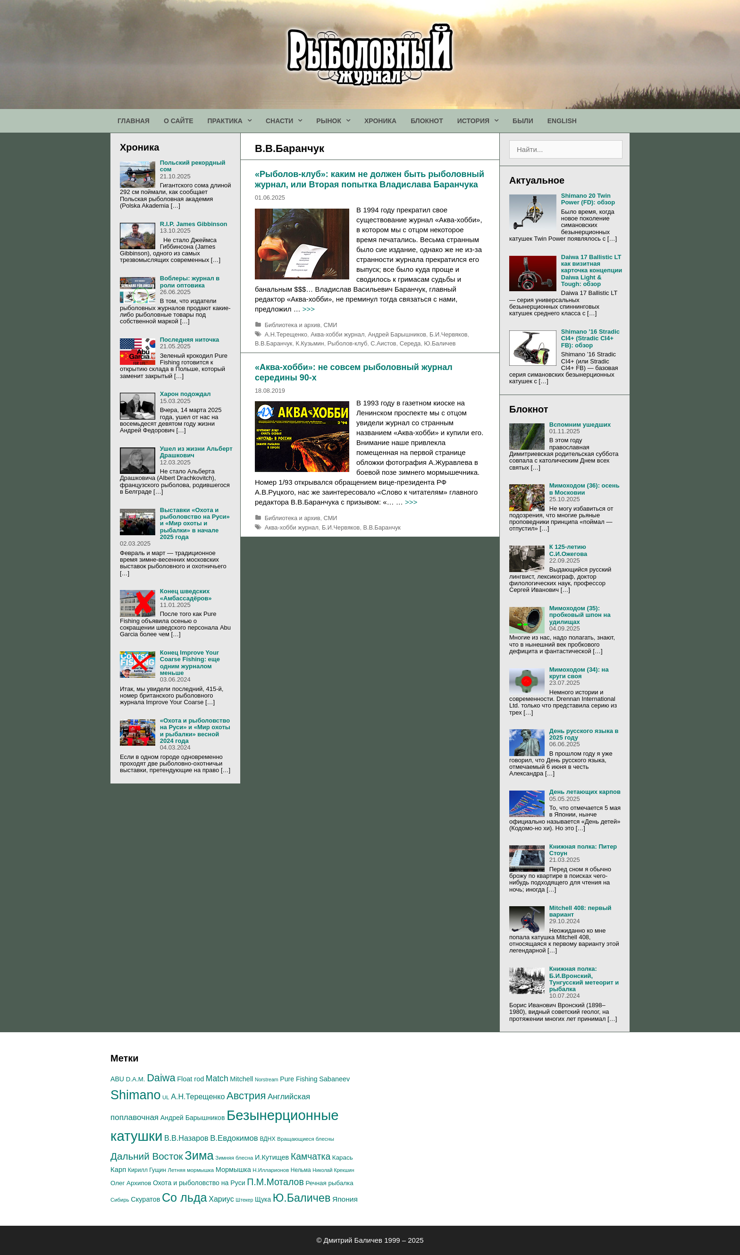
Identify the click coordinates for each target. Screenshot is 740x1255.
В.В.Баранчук (273, 343)
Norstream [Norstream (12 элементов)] (266, 1079)
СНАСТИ (287, 121)
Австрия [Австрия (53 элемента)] (246, 1096)
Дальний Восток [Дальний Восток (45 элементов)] (146, 1156)
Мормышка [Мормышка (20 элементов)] (233, 1169)
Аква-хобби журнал (337, 334)
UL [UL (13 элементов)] (165, 1097)
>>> (309, 309)
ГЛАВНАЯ (134, 121)
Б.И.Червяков (448, 334)
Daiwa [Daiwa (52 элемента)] (161, 1078)
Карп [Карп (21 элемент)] (118, 1169)
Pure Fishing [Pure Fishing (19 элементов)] (298, 1079)
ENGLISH (562, 121)
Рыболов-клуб (347, 343)
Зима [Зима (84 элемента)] (199, 1155)
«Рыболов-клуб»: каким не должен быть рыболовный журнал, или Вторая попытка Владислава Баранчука (369, 179)
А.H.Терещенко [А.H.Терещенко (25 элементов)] (198, 1096)
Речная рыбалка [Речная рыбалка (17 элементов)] (329, 1183)
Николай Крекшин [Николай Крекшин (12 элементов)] (333, 1170)
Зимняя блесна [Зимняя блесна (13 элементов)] (234, 1158)
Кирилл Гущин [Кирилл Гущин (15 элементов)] (147, 1170)
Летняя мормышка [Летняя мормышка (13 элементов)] (191, 1170)
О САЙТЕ (178, 121)
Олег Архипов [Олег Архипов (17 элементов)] (130, 1183)
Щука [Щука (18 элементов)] (263, 1199)
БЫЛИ (523, 121)
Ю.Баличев (440, 343)
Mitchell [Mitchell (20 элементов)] (241, 1079)
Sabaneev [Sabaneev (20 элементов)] (334, 1079)
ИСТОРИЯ (481, 121)
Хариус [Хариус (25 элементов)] (221, 1199)
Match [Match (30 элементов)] (217, 1078)
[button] (251, 121)
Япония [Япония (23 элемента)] (345, 1199)
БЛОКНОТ (427, 121)
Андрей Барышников (397, 334)
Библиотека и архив (292, 324)
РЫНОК (336, 121)
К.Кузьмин (309, 343)
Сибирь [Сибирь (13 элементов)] (119, 1200)
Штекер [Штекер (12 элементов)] (244, 1200)
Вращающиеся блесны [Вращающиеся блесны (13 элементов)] (305, 1139)
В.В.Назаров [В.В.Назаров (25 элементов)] (186, 1138)
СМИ (330, 324)
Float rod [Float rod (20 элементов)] (190, 1079)
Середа (410, 343)
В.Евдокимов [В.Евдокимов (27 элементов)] (234, 1138)
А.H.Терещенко (286, 334)
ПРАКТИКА (233, 121)
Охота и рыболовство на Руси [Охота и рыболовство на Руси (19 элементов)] (199, 1183)
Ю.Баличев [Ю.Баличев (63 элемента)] (302, 1198)
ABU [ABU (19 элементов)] (117, 1079)
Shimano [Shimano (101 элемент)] (135, 1095)
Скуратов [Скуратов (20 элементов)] (145, 1199)
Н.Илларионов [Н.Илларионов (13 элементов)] (270, 1170)
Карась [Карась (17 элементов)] (342, 1157)
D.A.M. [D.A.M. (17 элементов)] (135, 1079)
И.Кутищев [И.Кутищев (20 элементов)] (272, 1157)
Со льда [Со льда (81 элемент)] (184, 1197)
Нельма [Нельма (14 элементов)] (301, 1170)
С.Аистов (383, 343)
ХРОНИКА (380, 121)
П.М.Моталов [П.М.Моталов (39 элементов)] (275, 1182)
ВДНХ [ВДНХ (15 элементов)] (267, 1139)
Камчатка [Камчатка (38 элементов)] (310, 1156)
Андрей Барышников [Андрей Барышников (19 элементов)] (192, 1117)
